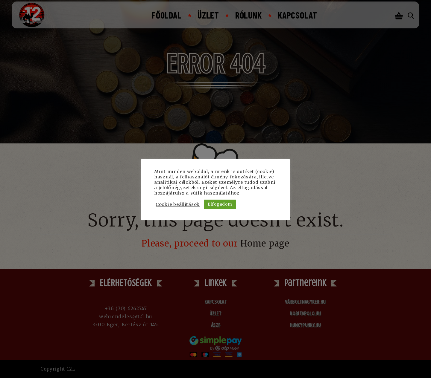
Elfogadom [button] (220, 204)
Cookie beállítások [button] (178, 204)
